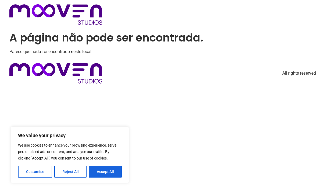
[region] (70, 155)
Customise (35, 171)
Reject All (70, 171)
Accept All (105, 171)
